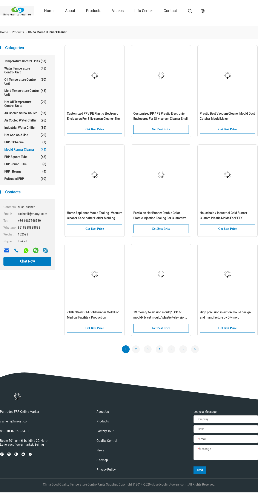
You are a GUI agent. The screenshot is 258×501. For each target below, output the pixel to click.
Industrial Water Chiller (25, 128)
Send (200, 470)
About (70, 10)
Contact (170, 10)
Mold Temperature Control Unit (25, 92)
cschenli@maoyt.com (14, 421)
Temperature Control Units (25, 61)
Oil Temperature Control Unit (25, 81)
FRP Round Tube (25, 164)
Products (93, 10)
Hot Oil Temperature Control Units (25, 104)
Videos (118, 10)
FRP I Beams (25, 171)
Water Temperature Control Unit (25, 70)
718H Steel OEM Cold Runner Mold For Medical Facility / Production (93, 315)
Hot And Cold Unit (25, 135)
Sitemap (102, 460)
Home (49, 10)
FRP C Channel (25, 142)
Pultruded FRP (25, 179)
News (100, 450)
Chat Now (27, 261)
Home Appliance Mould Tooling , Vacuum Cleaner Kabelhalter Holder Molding (94, 215)
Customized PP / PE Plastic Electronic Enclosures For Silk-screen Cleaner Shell (94, 116)
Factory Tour (105, 431)
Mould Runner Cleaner (25, 150)
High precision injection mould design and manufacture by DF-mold (225, 315)
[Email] (226, 439)
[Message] (226, 452)
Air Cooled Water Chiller (25, 120)
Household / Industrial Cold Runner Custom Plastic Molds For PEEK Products (223, 216)
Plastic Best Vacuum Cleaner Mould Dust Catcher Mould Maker (227, 116)
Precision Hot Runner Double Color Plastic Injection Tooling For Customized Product (160, 216)
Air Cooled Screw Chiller (25, 113)
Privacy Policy (106, 469)
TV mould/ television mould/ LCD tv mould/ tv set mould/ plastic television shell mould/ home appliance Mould (159, 315)
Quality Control (107, 440)
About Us (103, 411)
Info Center (143, 10)
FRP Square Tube (25, 157)
